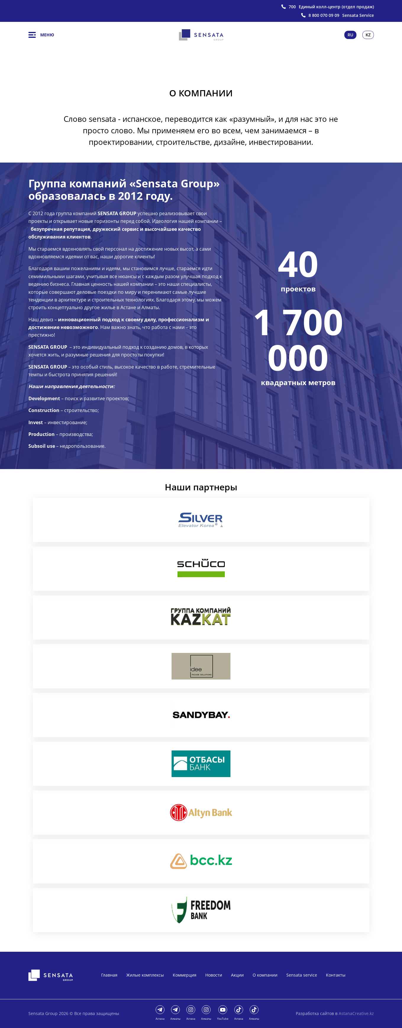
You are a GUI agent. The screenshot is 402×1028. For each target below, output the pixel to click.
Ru (350, 35)
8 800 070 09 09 (324, 15)
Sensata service (301, 975)
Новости (213, 975)
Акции (237, 975)
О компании (265, 975)
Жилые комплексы (145, 975)
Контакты (336, 975)
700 (292, 7)
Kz (368, 35)
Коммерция (184, 975)
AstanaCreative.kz (356, 1013)
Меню (41, 35)
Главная (109, 975)
